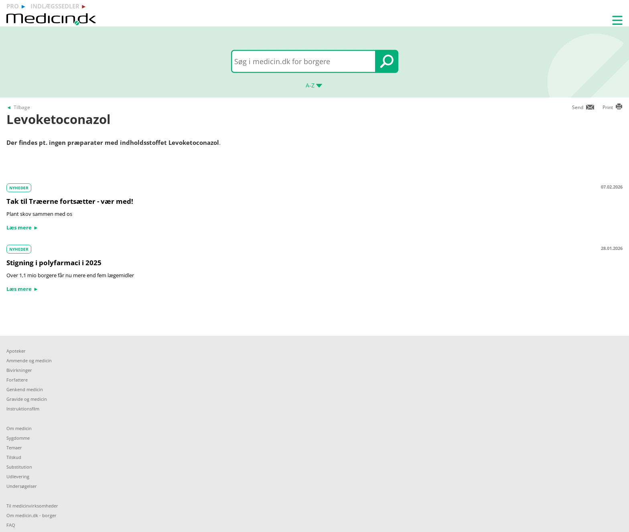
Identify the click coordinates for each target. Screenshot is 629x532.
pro (12, 6)
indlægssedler (54, 6)
